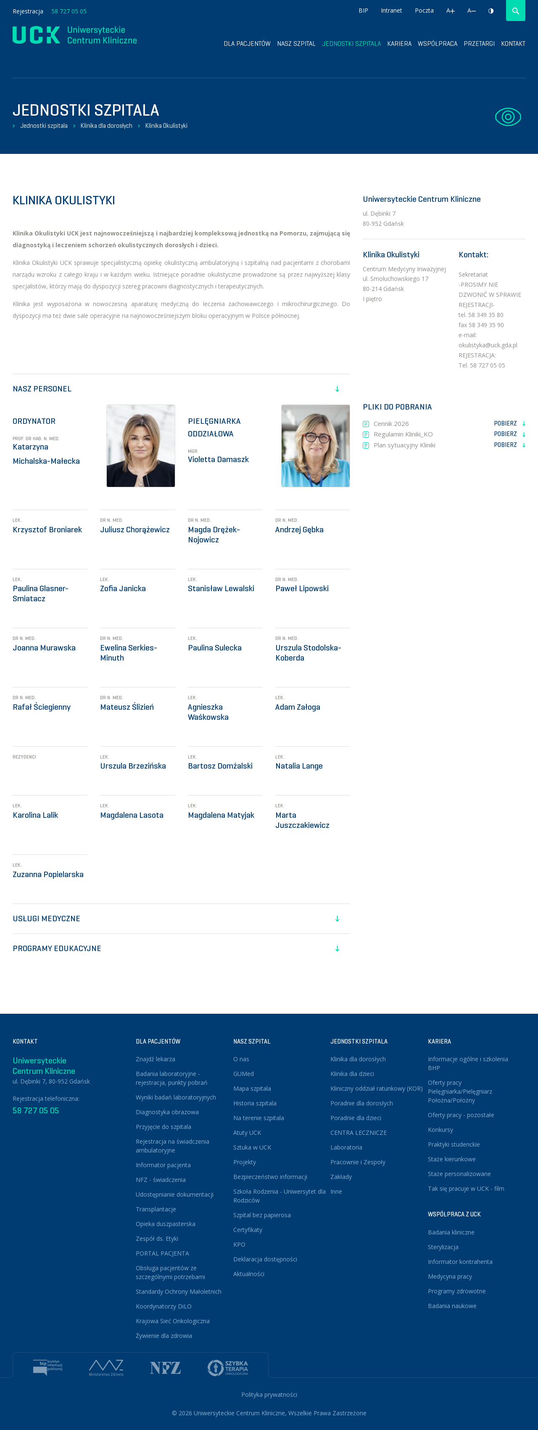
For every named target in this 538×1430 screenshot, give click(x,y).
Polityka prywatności (269, 1394)
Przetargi (479, 44)
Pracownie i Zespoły (357, 1162)
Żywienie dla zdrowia (164, 1336)
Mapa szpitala (252, 1088)
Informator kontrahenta (460, 1262)
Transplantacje (156, 1209)
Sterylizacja (443, 1247)
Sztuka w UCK (252, 1147)
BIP (363, 10)
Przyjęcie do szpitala (163, 1127)
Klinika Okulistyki (166, 126)
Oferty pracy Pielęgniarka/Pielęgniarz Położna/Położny (460, 1091)
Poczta (424, 10)
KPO (239, 1244)
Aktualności (248, 1274)
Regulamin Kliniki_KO (449, 434)
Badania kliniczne (451, 1232)
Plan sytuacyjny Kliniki (449, 445)
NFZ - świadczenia (161, 1180)
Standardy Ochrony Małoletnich (179, 1291)
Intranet (391, 10)
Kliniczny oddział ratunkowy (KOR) (376, 1088)
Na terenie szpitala (258, 1118)
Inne (336, 1191)
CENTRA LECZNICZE (358, 1133)
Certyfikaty (247, 1230)
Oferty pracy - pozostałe (461, 1115)
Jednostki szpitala (351, 44)
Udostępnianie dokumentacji (175, 1194)
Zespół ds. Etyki (157, 1238)
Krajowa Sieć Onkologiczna (173, 1321)
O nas (241, 1059)
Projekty (244, 1162)
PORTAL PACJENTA (162, 1253)
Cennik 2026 (449, 423)
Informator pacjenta (163, 1165)
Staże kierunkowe (452, 1159)
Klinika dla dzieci (352, 1074)
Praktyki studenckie (454, 1144)
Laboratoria (346, 1147)
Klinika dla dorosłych (106, 126)
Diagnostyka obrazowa (167, 1112)
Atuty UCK (247, 1133)
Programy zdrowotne (457, 1291)
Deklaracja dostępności (265, 1259)
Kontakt (513, 44)
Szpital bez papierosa (262, 1215)
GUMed (243, 1074)
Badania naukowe (452, 1306)
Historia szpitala (255, 1103)
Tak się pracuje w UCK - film (466, 1188)
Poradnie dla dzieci (355, 1118)
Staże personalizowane (459, 1174)
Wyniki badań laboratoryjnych (176, 1097)
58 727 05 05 (69, 11)
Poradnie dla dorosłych (361, 1103)
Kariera (399, 44)
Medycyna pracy (450, 1276)
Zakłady (341, 1177)
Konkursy (440, 1130)
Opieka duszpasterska (165, 1224)
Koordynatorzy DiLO (164, 1306)
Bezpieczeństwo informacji (270, 1177)
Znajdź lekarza (155, 1059)
